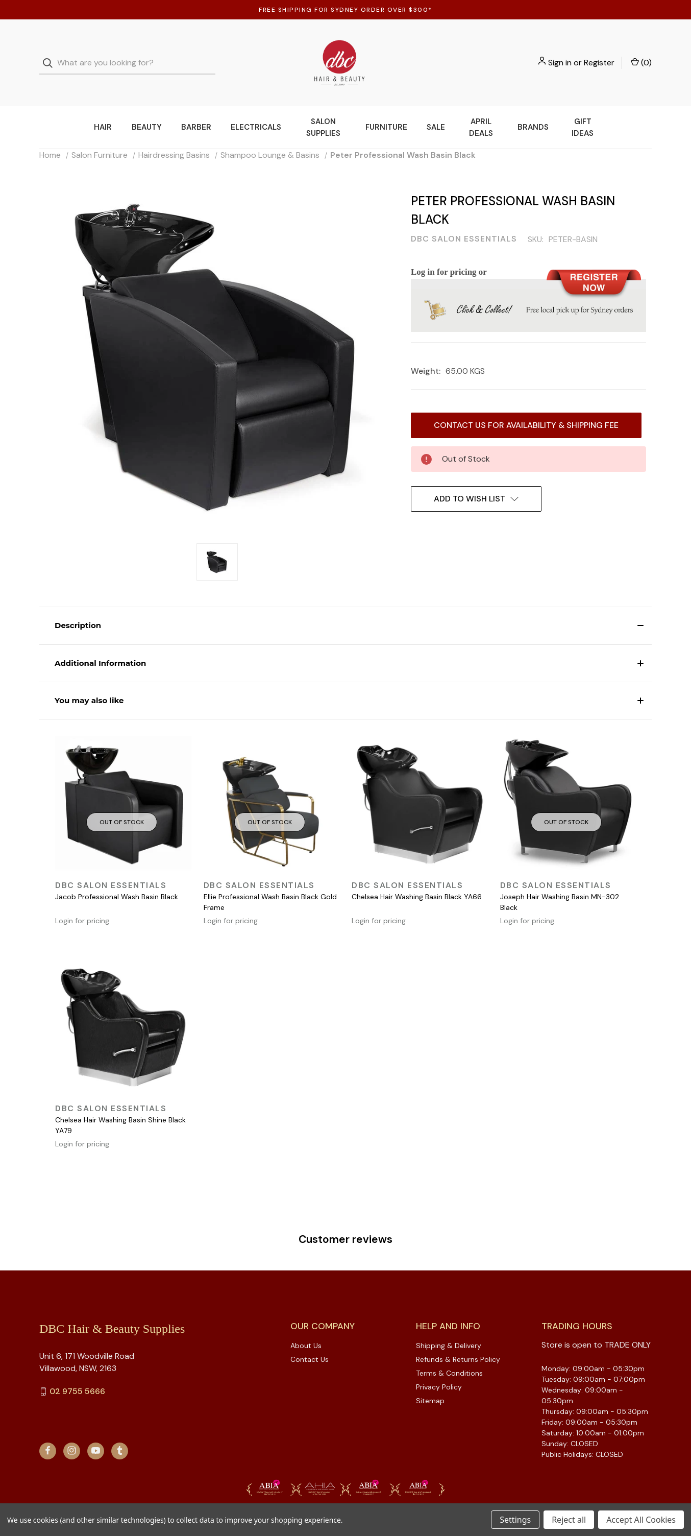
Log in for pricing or (449, 251)
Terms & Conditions (449, 1352)
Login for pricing (82, 900)
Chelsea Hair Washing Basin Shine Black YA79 (120, 1105)
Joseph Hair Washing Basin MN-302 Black (559, 882)
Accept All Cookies (641, 1519)
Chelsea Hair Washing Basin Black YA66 (417, 876)
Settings (515, 1519)
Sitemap (430, 1380)
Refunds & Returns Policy (458, 1338)
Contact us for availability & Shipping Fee (526, 404)
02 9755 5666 (77, 1370)
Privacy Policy (439, 1366)
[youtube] (95, 1430)
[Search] (50, 52)
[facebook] (47, 1430)
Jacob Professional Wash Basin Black (116, 876)
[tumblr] (119, 1430)
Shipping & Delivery (448, 1325)
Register (599, 52)
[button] (345, 605)
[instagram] (71, 1430)
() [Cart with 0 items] (641, 52)
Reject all (569, 1519)
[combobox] (127, 52)
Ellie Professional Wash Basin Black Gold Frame (270, 882)
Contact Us (309, 1338)
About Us (306, 1325)
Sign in (560, 52)
